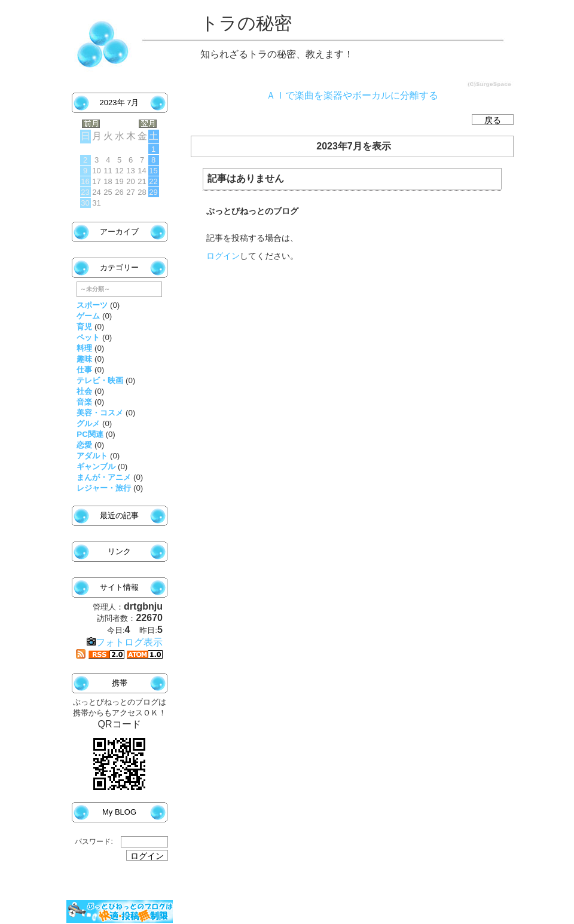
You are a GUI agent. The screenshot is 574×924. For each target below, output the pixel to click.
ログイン (223, 256)
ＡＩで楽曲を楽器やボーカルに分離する (352, 95)
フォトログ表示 (125, 642)
